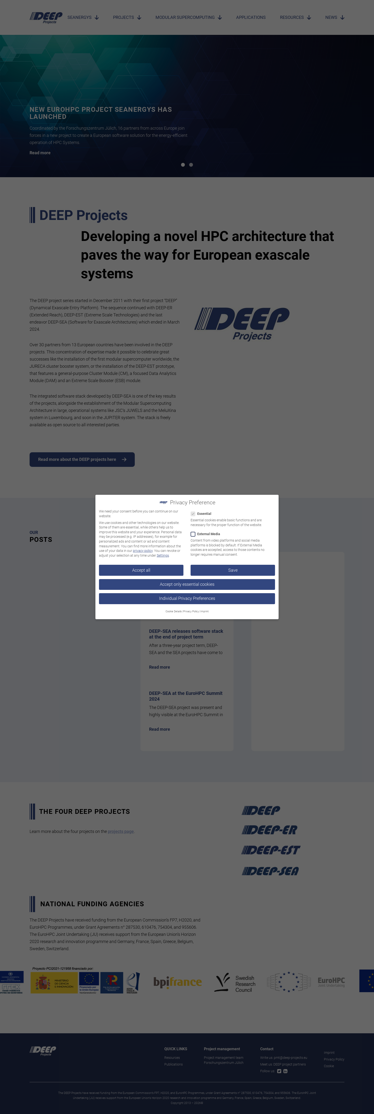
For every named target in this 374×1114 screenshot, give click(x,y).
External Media (207, 533)
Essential (202, 513)
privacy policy (143, 550)
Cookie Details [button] (174, 611)
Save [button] (233, 569)
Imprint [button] (204, 611)
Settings (163, 555)
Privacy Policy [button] (191, 611)
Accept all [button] (141, 569)
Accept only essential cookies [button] (187, 583)
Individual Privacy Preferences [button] (187, 598)
